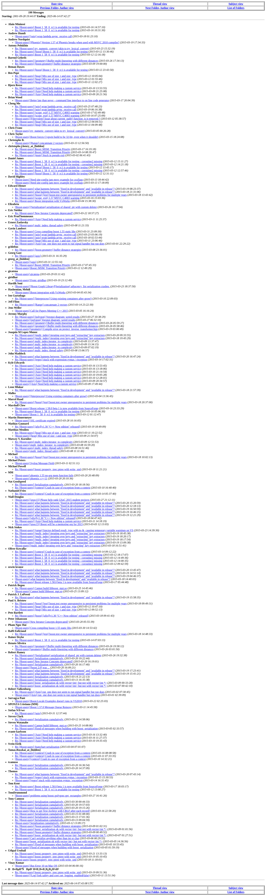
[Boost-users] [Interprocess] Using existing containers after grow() (51, 396)
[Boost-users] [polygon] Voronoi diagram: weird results (45, 319)
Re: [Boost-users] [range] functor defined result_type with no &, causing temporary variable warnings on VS (74, 530)
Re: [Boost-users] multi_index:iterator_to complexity (44, 341)
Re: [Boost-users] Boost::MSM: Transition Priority (42, 149)
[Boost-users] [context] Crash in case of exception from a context (50, 759)
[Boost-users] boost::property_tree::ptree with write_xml (46, 859)
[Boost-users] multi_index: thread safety (37, 451)
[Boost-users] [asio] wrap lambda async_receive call (43, 36)
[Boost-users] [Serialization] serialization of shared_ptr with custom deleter (56, 207)
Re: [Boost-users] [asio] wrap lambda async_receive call (45, 106)
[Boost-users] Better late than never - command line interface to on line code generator (62, 100)
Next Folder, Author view (160, 7)
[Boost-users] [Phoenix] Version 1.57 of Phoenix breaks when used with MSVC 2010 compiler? (67, 42)
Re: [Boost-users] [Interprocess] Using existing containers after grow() (53, 298)
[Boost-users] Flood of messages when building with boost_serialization (54, 847)
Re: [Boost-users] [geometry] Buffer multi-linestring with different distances (56, 60)
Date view (57, 3)
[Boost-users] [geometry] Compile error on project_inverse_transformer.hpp (56, 329)
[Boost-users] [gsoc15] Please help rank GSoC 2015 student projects (52, 499)
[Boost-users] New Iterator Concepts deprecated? (41, 621)
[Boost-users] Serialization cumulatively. (37, 823)
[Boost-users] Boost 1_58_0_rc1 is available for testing (45, 414)
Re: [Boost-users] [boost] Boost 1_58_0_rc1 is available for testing (51, 51)
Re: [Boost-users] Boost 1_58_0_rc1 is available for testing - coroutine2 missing (58, 161)
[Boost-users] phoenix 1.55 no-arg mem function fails (44, 475)
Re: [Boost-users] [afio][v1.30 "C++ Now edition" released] (47, 426)
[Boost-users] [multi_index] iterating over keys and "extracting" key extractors (57, 545)
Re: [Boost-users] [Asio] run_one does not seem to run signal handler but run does (59, 243)
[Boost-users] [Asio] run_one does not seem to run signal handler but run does (57, 695)
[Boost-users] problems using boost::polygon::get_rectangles (48, 795)
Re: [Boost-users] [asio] (28, 255)
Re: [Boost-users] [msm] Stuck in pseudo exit (39, 155)
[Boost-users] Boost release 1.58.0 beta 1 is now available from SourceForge (56, 408)
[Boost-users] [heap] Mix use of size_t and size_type (43, 435)
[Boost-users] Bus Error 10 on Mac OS (36, 865)
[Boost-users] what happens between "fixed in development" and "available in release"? (62, 579)
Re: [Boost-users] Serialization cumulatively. (39, 484)
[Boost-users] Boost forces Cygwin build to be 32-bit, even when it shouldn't (56, 137)
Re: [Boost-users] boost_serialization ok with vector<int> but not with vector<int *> (61, 682)
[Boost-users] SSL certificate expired (35, 420)
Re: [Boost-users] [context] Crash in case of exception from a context (52, 487)
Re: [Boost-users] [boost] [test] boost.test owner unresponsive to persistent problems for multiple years (71, 194)
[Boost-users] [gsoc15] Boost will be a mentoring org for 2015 (49, 524)
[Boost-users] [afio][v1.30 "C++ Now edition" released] (45, 518)
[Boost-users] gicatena (27, 274)
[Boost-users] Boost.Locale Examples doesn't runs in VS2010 (48, 701)
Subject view (236, 3)
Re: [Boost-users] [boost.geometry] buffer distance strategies (48, 63)
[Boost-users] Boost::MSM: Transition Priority (40, 268)
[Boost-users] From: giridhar (30, 280)
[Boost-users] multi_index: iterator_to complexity (42, 445)
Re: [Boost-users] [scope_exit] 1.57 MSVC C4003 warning (47, 112)
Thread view (160, 3)
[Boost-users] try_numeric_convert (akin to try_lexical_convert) (50, 130)
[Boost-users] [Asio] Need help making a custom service (46, 384)
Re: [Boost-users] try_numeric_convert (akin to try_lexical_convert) (52, 48)
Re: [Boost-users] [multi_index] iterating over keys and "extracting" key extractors (60, 335)
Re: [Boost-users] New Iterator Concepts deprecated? (44, 213)
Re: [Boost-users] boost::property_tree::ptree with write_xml (48, 469)
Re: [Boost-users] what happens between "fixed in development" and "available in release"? (65, 188)
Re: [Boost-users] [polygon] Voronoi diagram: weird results (47, 316)
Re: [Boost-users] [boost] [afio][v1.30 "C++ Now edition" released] (52, 615)
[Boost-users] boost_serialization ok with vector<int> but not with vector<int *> (58, 841)
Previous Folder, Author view (57, 7)
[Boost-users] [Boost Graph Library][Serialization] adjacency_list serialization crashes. (62, 286)
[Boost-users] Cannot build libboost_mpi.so (38, 591)
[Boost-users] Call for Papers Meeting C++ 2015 (41, 310)
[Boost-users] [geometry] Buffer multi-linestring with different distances (54, 649)
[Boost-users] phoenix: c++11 (31, 478)
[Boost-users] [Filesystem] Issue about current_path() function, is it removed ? (57, 118)
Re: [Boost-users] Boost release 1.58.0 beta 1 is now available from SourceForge (59, 582)
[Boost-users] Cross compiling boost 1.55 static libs (43, 627)
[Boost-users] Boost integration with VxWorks (40, 292)
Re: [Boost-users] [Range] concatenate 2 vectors (41, 304)
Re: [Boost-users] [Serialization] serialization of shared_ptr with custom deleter (58, 655)
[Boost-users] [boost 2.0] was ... (32, 667)
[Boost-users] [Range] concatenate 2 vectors (39, 143)
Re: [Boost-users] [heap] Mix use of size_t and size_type (46, 76)
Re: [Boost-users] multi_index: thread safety (39, 225)
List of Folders (235, 7)
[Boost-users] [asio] (25, 262)
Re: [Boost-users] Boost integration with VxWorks (42, 201)
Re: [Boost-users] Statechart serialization (37, 746)
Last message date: (13, 883)
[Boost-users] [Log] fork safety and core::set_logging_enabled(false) (52, 875)
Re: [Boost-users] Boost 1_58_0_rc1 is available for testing (47, 27)
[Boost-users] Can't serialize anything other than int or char (47, 838)
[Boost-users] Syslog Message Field (34, 463)
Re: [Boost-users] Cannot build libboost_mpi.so (41, 588)
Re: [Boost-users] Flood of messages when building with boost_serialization (56, 728)
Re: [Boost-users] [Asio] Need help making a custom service (48, 88)
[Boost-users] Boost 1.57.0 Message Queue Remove (43, 707)
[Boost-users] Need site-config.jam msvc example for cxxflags (49, 179)
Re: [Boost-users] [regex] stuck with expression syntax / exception (51, 359)
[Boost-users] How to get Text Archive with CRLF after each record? (52, 810)
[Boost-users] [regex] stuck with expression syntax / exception (49, 780)
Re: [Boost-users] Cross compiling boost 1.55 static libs (45, 231)
